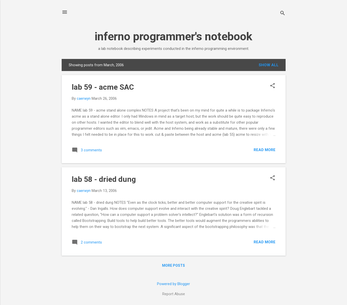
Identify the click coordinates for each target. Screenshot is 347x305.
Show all (269, 65)
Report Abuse (173, 294)
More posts (173, 265)
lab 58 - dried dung (104, 179)
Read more (265, 150)
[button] (272, 86)
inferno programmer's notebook (173, 36)
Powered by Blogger (173, 284)
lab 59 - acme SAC (103, 87)
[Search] (283, 13)
